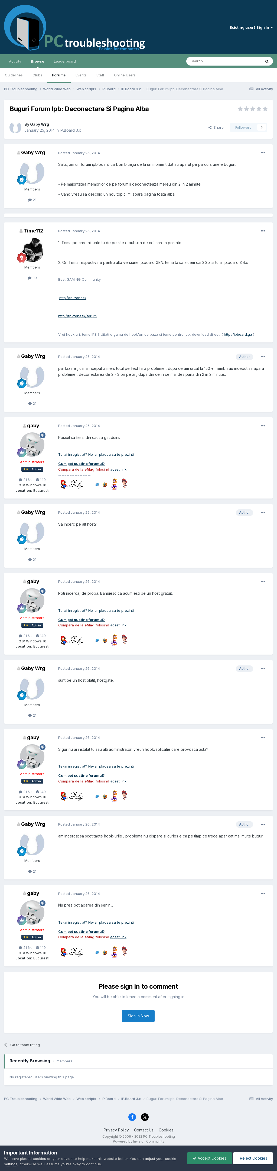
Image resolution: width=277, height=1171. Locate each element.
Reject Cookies (253, 1158)
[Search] (209, 61)
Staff (100, 75)
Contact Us (144, 1130)
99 (32, 278)
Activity (15, 61)
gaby (33, 425)
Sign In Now (138, 1016)
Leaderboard (65, 61)
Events (81, 75)
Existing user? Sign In (251, 27)
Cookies (166, 1130)
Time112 (33, 231)
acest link (118, 469)
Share (216, 127)
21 (32, 200)
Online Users (125, 75)
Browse (37, 63)
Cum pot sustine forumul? (81, 463)
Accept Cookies (209, 1158)
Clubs (37, 75)
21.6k (25, 479)
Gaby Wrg (39, 124)
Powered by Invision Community (138, 1141)
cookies (39, 1158)
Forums (59, 75)
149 (41, 479)
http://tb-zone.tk (72, 298)
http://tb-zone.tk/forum (77, 316)
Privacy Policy (116, 1130)
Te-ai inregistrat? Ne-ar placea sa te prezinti (96, 454)
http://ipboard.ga (238, 334)
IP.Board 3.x (70, 130)
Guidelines (14, 75)
